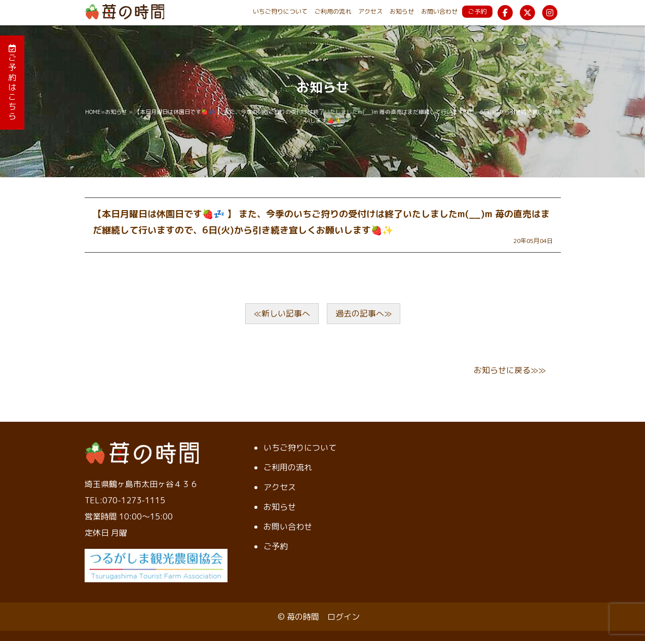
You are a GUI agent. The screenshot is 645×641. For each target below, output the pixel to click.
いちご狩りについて (280, 11)
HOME (93, 112)
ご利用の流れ (333, 11)
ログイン (343, 616)
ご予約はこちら (12, 83)
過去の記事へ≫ (363, 313)
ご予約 (477, 11)
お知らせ (402, 11)
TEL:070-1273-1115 (125, 500)
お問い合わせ (439, 11)
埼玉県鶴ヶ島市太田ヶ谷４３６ (141, 484)
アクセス (370, 11)
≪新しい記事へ (282, 313)
